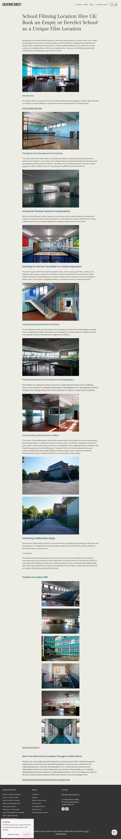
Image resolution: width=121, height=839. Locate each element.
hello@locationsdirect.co (71, 795)
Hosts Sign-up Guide (9, 806)
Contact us (35, 794)
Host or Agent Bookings (10, 815)
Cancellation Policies (38, 806)
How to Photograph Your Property (13, 812)
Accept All (26, 834)
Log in (113, 4)
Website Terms (36, 809)
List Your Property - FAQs (10, 797)
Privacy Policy (36, 803)
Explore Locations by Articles (12, 794)
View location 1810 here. (32, 108)
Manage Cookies (13, 834)
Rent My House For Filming (11, 800)
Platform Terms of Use (39, 800)
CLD (87, 831)
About (86, 4)
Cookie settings (60, 834)
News (91, 4)
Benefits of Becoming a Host (11, 803)
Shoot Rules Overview (10, 818)
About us (35, 797)
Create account (102, 4)
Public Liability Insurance (40, 812)
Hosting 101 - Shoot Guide (11, 809)
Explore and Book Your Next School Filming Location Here (46, 779)
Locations (78, 4)
